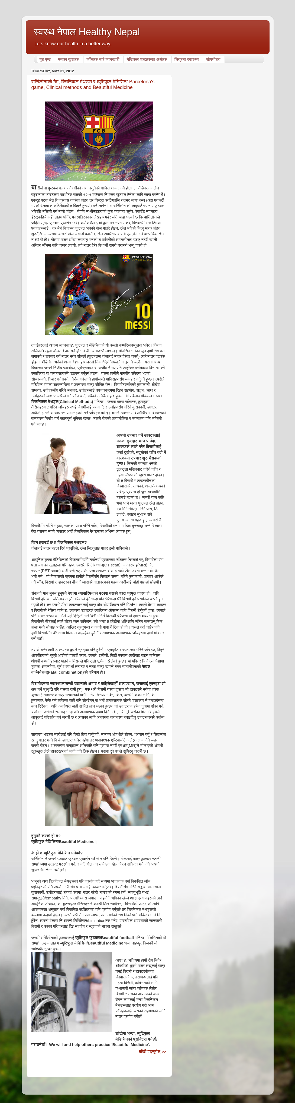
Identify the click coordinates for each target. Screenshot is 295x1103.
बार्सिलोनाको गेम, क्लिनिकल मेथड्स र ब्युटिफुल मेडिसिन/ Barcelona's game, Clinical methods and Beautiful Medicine (93, 84)
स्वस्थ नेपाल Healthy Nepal (87, 31)
